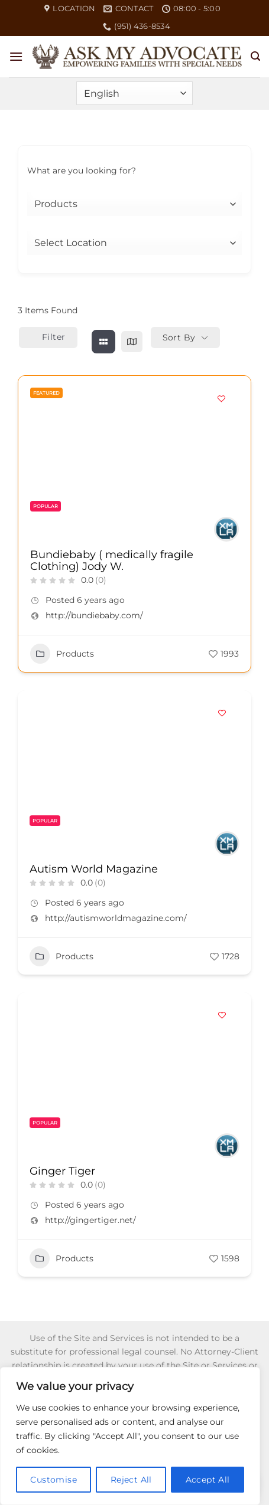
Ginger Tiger (62, 1171)
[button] (16, 56)
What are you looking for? (81, 170)
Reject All (131, 1479)
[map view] (132, 341)
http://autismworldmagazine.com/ (116, 918)
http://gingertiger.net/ (90, 1220)
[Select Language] (134, 93)
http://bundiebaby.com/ (94, 615)
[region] (130, 1436)
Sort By (179, 337)
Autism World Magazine (94, 869)
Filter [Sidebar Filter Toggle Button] (48, 337)
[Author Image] (226, 529)
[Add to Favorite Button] (221, 398)
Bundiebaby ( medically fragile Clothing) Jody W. (111, 560)
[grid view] (103, 341)
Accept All (208, 1479)
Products (62, 654)
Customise (53, 1479)
